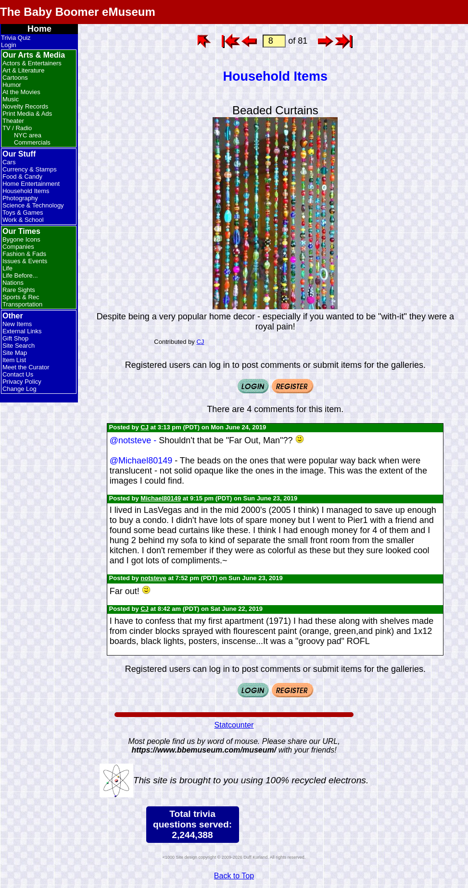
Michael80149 (160, 498)
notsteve (153, 578)
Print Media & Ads (27, 113)
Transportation (22, 304)
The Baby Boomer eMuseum (77, 11)
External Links (22, 331)
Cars (8, 162)
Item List (14, 360)
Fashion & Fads (24, 253)
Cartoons (15, 77)
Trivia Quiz (16, 37)
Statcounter (234, 725)
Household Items (26, 191)
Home (39, 29)
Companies (18, 246)
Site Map (14, 352)
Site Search (18, 345)
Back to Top (234, 876)
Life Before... (20, 275)
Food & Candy (22, 176)
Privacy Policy (21, 381)
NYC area (27, 135)
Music (10, 99)
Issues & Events (24, 261)
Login (8, 45)
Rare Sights (18, 289)
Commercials (32, 142)
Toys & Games (22, 212)
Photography (20, 198)
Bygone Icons (21, 239)
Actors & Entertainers (32, 63)
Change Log (19, 388)
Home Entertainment (31, 183)
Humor (11, 84)
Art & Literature (23, 70)
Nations (13, 282)
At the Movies (21, 92)
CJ (200, 341)
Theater (13, 120)
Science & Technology (33, 205)
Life (7, 268)
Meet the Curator (26, 367)
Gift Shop (15, 338)
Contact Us (17, 374)
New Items (17, 324)
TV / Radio (17, 128)
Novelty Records (25, 106)
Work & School (23, 219)
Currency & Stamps (29, 169)
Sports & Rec (20, 297)
